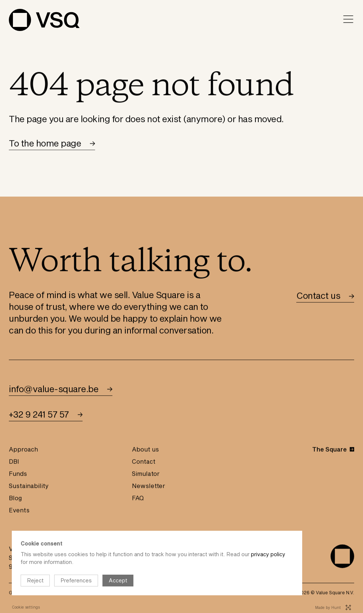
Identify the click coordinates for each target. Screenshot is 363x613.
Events (19, 511)
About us (145, 450)
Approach (23, 450)
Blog (15, 498)
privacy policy (268, 554)
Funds (18, 474)
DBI (14, 462)
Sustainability (29, 486)
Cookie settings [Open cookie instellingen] (26, 607)
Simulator (146, 474)
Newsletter (148, 486)
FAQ (138, 498)
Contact (144, 462)
